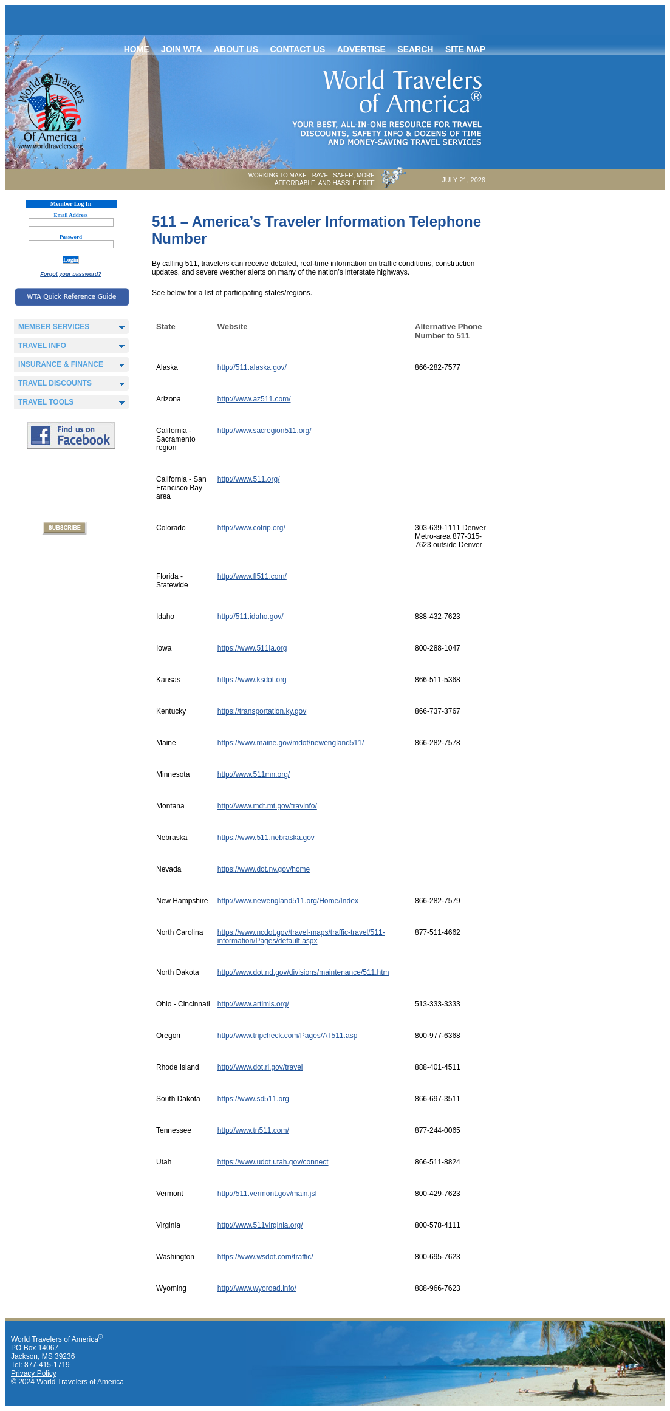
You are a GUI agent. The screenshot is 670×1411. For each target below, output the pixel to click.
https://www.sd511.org (253, 1099)
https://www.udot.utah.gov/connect (273, 1162)
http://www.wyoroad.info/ (256, 1288)
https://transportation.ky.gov (262, 711)
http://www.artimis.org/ (253, 1004)
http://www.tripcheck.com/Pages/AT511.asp (287, 1035)
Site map (465, 49)
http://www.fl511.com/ (252, 576)
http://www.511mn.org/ (253, 774)
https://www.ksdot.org (252, 679)
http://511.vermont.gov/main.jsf (267, 1193)
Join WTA (181, 49)
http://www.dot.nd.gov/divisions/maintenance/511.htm (303, 972)
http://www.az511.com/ (254, 399)
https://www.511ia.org (252, 648)
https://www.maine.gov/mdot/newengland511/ (290, 743)
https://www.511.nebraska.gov (266, 837)
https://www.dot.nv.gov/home (263, 869)
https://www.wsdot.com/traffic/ (265, 1256)
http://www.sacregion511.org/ (264, 430)
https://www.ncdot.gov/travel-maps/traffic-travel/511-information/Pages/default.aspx (301, 936)
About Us (236, 49)
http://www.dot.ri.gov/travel (260, 1067)
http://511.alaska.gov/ (252, 367)
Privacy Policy (33, 1373)
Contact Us (298, 49)
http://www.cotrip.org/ (251, 528)
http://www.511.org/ (248, 479)
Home (136, 49)
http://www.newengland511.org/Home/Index (287, 901)
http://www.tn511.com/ (253, 1130)
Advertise (361, 49)
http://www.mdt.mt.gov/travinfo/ (267, 806)
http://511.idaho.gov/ (250, 616)
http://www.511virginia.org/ (260, 1225)
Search (415, 49)
